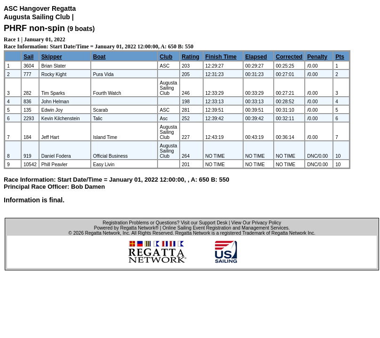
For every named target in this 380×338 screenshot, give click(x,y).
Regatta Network (102, 233)
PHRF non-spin (34, 28)
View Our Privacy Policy (256, 222)
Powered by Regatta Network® (126, 227)
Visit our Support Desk (204, 222)
